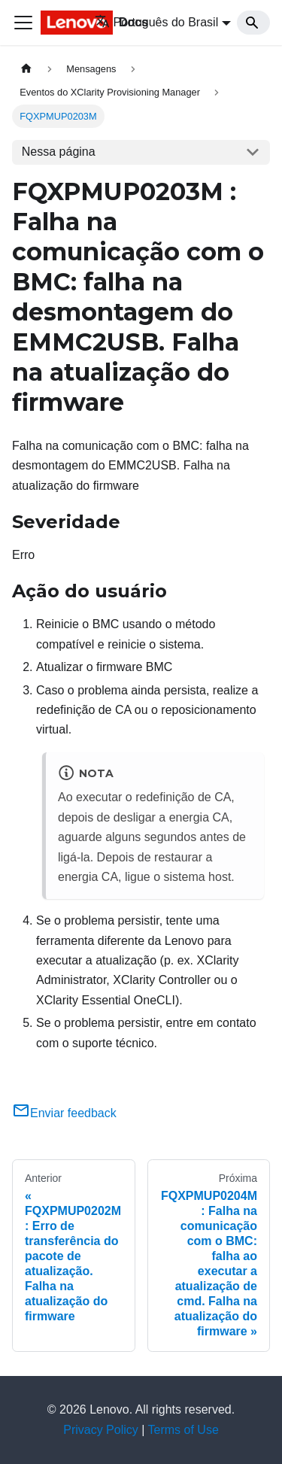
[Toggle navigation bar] (23, 22)
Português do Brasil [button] (157, 22)
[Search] (253, 23)
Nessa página (59, 151)
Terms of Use (183, 1429)
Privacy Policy (100, 1429)
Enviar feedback (64, 1113)
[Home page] (26, 68)
